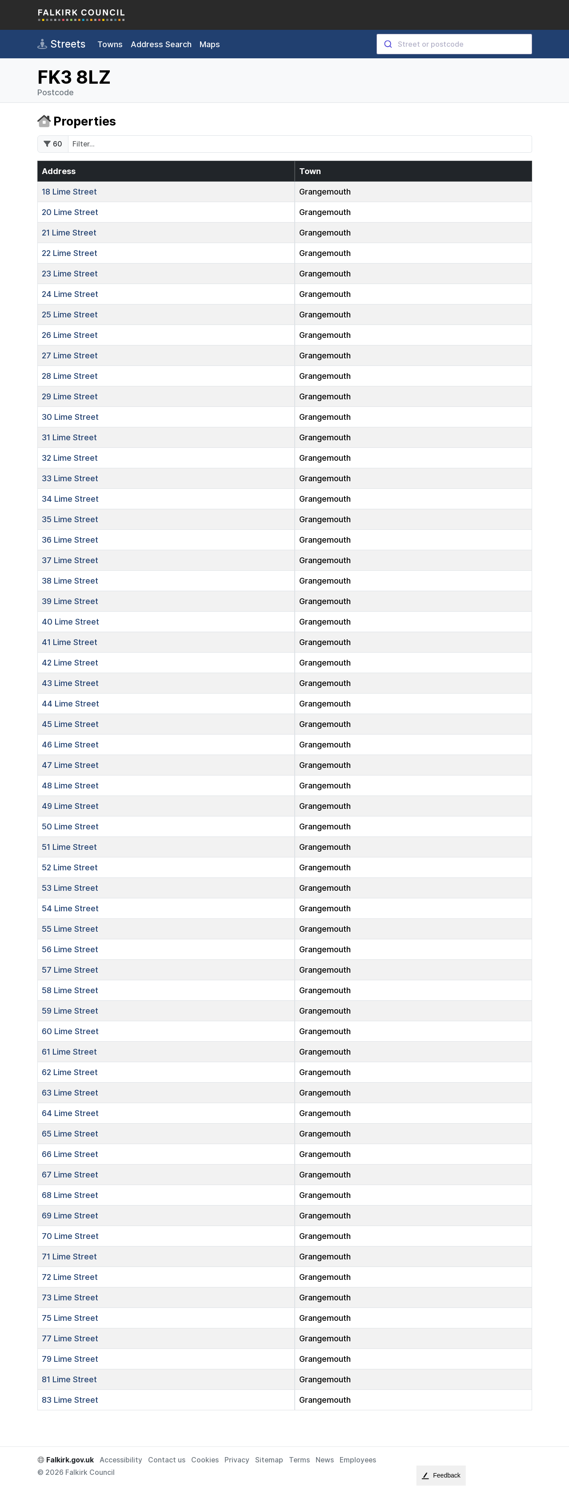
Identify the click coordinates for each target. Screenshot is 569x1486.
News (325, 1460)
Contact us (166, 1460)
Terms (299, 1460)
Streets (61, 44)
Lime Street (69, 191)
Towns (110, 44)
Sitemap (269, 1460)
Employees (358, 1460)
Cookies (205, 1460)
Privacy (236, 1460)
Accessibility (121, 1460)
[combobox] (454, 44)
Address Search (161, 44)
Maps (210, 44)
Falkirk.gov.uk (65, 1460)
